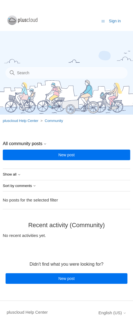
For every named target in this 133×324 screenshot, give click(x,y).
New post (66, 155)
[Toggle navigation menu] (103, 20)
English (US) (112, 312)
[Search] (66, 72)
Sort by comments (19, 186)
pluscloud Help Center (20, 121)
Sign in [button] (115, 21)
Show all (12, 174)
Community (54, 121)
